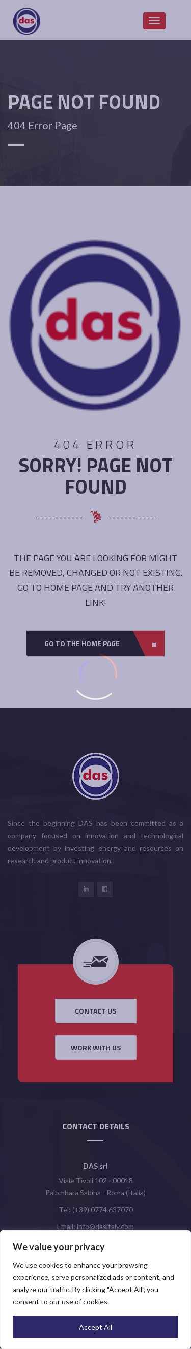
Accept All (95, 1327)
